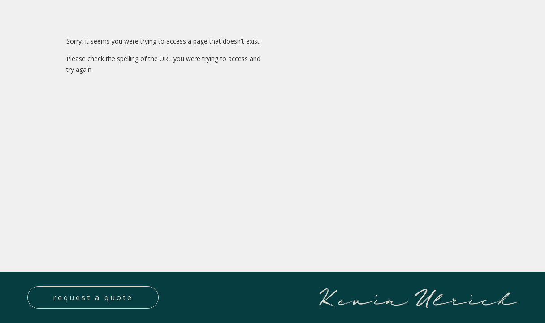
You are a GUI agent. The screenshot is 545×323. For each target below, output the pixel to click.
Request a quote (93, 297)
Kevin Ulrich (417, 297)
